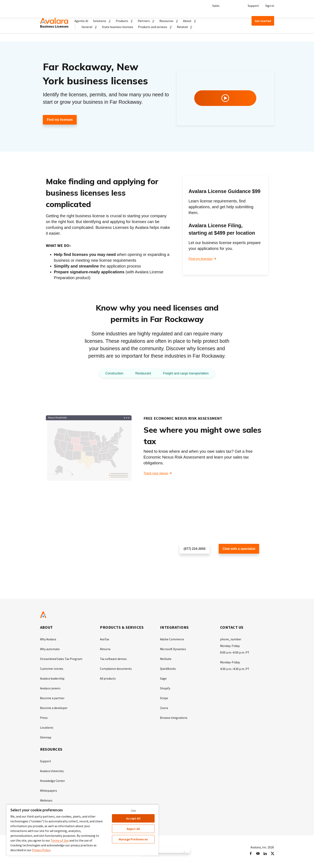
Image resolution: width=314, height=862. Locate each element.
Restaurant (141, 373)
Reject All (133, 829)
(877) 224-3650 (194, 549)
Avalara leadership (52, 678)
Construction (110, 373)
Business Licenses (54, 34)
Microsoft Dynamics (173, 649)
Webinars (46, 798)
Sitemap (45, 735)
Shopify (165, 687)
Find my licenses (60, 120)
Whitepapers (48, 788)
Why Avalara (48, 639)
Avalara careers (50, 687)
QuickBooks (168, 668)
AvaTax (105, 639)
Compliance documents (116, 668)
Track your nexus (156, 473)
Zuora (164, 707)
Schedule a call (190, 562)
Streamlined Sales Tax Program (61, 659)
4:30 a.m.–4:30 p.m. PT (235, 668)
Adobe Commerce (172, 639)
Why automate (50, 649)
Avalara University (52, 769)
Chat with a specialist (239, 549)
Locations (46, 726)
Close (133, 810)
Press (44, 716)
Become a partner (52, 697)
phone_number (230, 639)
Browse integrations (174, 716)
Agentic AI (81, 21)
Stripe (164, 697)
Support (253, 6)
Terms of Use (60, 840)
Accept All (133, 818)
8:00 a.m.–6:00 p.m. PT (235, 652)
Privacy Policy (41, 850)
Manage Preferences (133, 839)
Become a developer (54, 707)
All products (108, 678)
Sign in (269, 6)
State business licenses (117, 35)
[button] (102, 20)
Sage (163, 678)
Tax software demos (113, 659)
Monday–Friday (230, 662)
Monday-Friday (230, 646)
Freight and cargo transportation (187, 373)
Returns (105, 649)
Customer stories (52, 668)
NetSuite (166, 659)
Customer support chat (235, 562)
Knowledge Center (52, 778)
